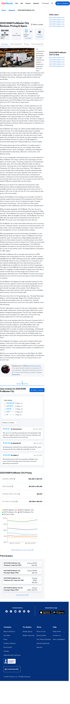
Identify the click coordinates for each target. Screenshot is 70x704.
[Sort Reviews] (10, 422)
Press (5, 639)
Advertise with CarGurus (12, 655)
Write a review (37, 24)
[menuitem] (16, 3)
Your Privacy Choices (44, 639)
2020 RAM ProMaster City (57, 64)
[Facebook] (6, 612)
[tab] (22, 383)
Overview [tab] (4, 44)
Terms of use (41, 631)
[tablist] (22, 44)
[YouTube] (15, 612)
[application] (22, 527)
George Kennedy (35, 366)
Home (4, 10)
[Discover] (45, 3)
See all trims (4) (22, 595)
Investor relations (10, 643)
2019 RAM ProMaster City (56, 24)
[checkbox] (5, 403)
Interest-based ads (43, 643)
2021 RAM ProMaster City (56, 22)
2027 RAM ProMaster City (56, 17)
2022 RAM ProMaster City (57, 19)
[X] (11, 612)
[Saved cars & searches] (52, 3)
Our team (7, 635)
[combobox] (12, 669)
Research (12, 10)
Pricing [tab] (26, 44)
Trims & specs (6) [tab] (37, 44)
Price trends (8, 647)
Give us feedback (59, 639)
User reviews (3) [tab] (15, 44)
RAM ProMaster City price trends (22, 550)
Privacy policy (41, 635)
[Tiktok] (28, 612)
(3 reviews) (28, 38)
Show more (16, 374)
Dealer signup (27, 631)
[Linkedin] (24, 612)
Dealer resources (28, 635)
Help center (57, 631)
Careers (6, 651)
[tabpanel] (22, 427)
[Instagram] (20, 612)
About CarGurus (9, 631)
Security (39, 647)
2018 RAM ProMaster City (56, 26)
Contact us (57, 635)
